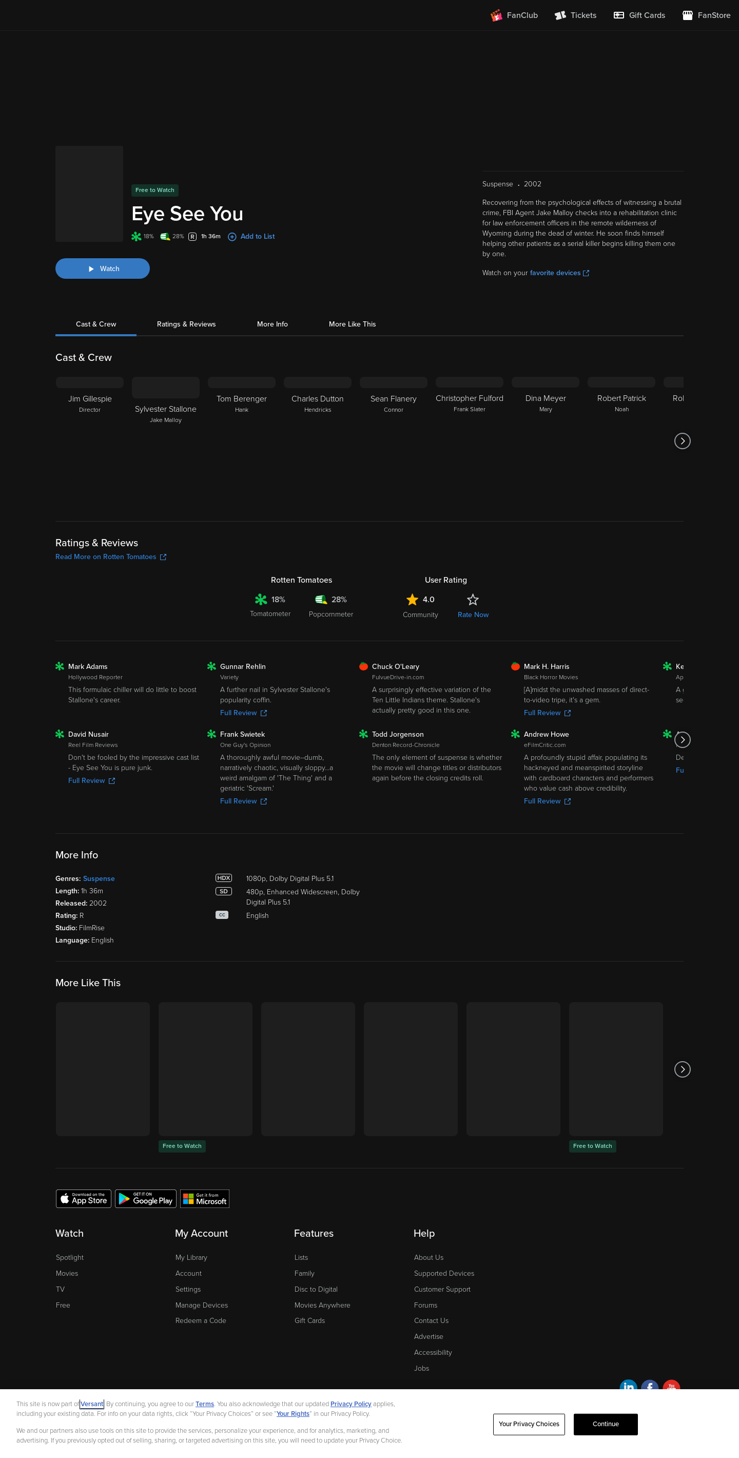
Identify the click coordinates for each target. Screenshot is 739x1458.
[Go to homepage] (71, 15)
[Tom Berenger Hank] (241, 402)
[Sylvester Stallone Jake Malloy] (165, 402)
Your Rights (293, 1414)
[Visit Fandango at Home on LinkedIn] (628, 1351)
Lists (301, 1219)
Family (305, 1235)
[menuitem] (639, 15)
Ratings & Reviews (186, 285)
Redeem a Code (201, 1282)
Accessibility (433, 1314)
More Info (272, 285)
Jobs (421, 1330)
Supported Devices (444, 1235)
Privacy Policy (351, 1404)
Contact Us (431, 1282)
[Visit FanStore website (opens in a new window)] (706, 15)
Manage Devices (202, 1266)
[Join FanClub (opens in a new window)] (514, 15)
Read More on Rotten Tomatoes (110, 518)
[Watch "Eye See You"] (102, 230)
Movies (67, 1235)
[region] (369, 1423)
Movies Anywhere (323, 1266)
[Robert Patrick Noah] (621, 402)
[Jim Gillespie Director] (89, 402)
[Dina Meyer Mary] (545, 402)
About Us (428, 1219)
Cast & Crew (96, 285)
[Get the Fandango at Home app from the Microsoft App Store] (205, 1159)
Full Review (243, 674)
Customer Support (442, 1250)
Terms (205, 1404)
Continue (606, 1424)
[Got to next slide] (682, 402)
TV (60, 1250)
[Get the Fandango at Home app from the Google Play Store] (145, 1159)
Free (63, 1266)
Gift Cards (310, 1282)
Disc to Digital (316, 1250)
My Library (191, 1219)
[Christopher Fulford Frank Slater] (469, 402)
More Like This (352, 285)
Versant (92, 1404)
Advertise (428, 1298)
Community (420, 576)
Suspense (99, 840)
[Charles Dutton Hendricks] (317, 402)
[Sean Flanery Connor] (393, 402)
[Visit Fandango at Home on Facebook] (649, 1351)
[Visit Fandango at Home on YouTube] (671, 1351)
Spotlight (70, 1219)
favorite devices (559, 234)
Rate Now (473, 576)
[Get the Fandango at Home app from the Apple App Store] (83, 1159)
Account (189, 1235)
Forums (425, 1266)
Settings (188, 1250)
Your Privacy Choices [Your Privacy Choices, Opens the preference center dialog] (529, 1424)
